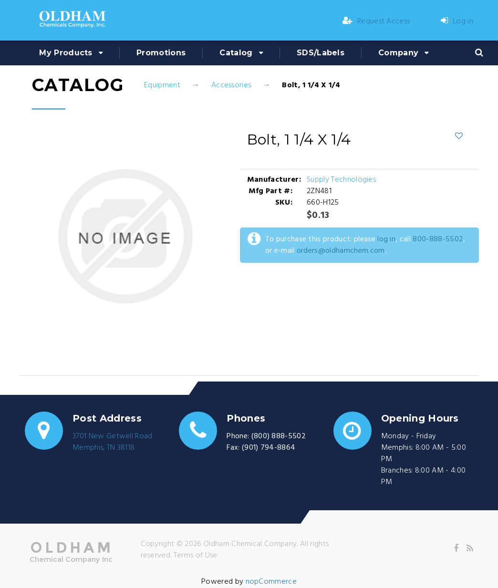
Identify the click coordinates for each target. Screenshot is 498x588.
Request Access (376, 21)
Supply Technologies (341, 180)
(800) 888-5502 (278, 436)
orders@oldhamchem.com (341, 251)
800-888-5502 (438, 239)
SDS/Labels (320, 52)
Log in (457, 21)
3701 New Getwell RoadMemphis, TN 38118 (113, 442)
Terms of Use (196, 555)
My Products (66, 52)
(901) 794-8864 (268, 448)
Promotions (161, 52)
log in (386, 239)
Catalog (235, 52)
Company (398, 52)
